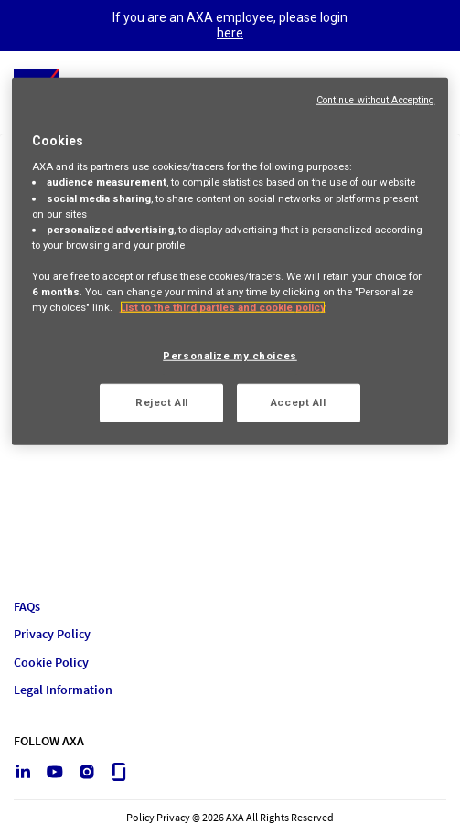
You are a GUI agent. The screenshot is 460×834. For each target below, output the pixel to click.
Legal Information (63, 690)
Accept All (298, 402)
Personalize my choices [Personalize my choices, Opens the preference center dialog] (230, 355)
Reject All (161, 402)
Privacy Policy (52, 634)
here (230, 33)
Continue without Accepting (375, 100)
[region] (230, 261)
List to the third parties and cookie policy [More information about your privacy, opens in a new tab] (223, 307)
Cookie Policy (51, 662)
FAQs (27, 607)
